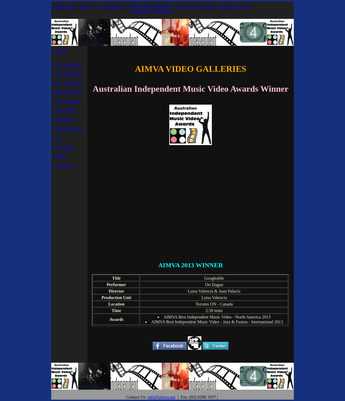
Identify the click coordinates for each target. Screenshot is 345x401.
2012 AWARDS (67, 74)
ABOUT (87, 6)
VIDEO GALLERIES (195, 6)
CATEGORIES (111, 6)
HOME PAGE (64, 6)
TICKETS (141, 11)
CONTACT (162, 11)
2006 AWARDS (67, 101)
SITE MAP (63, 147)
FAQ (58, 138)
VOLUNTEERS (68, 129)
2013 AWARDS (67, 65)
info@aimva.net (161, 397)
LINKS (60, 156)
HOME (60, 51)
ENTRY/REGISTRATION (150, 6)
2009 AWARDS (67, 92)
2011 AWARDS (67, 83)
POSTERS (63, 120)
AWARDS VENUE (233, 6)
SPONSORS (65, 110)
